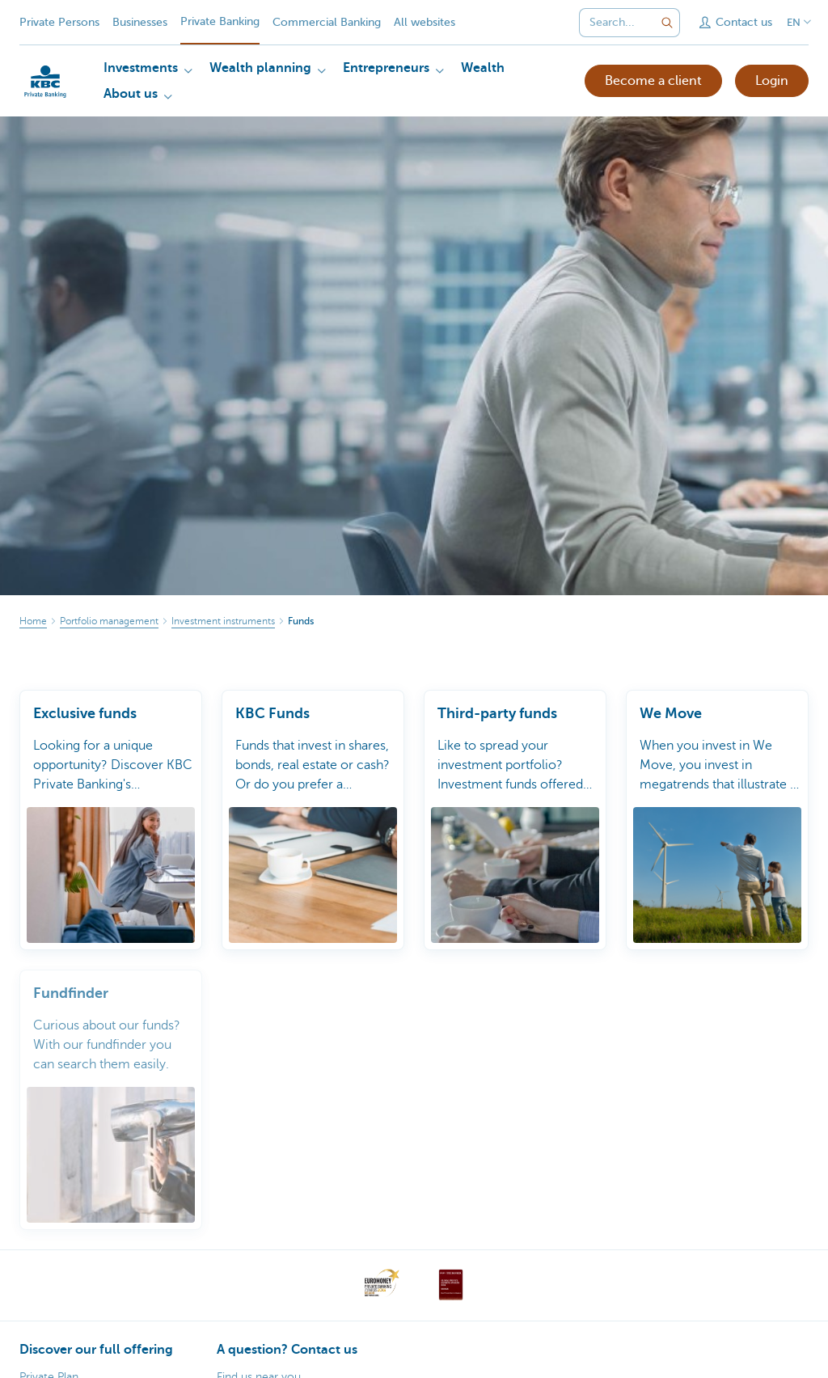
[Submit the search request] (667, 22)
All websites (424, 22)
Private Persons (59, 22)
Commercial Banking (326, 22)
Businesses (139, 22)
